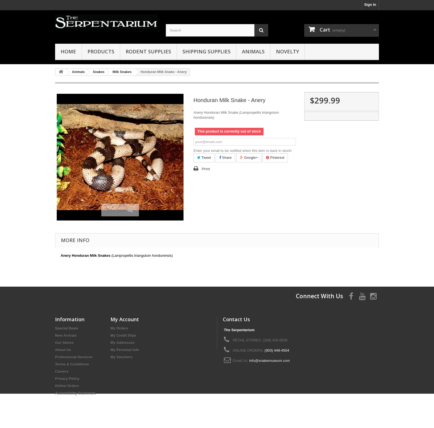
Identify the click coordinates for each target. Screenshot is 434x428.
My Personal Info (124, 350)
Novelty (287, 51)
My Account (124, 319)
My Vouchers (121, 357)
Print (206, 169)
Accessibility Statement (75, 393)
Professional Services (73, 357)
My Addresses (122, 343)
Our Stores (64, 343)
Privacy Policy (67, 379)
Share (225, 157)
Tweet (204, 157)
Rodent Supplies (148, 51)
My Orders (119, 328)
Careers (61, 371)
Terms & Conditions (72, 364)
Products (100, 51)
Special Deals (66, 328)
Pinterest (275, 157)
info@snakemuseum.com (269, 361)
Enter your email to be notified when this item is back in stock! (242, 151)
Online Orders (67, 386)
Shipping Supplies (206, 51)
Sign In (370, 4)
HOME (68, 51)
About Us (63, 350)
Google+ (249, 157)
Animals (253, 51)
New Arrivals (66, 335)
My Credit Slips (123, 335)
